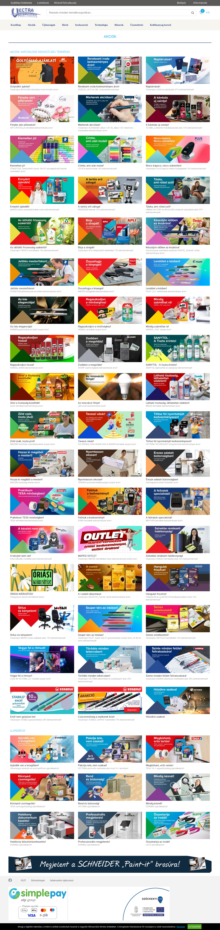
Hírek (65, 25)
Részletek (181, 926)
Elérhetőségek (38, 880)
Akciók (32, 25)
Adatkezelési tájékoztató (61, 880)
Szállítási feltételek (21, 3)
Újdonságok (48, 25)
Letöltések (43, 3)
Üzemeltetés (136, 25)
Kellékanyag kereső (160, 25)
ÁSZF (23, 880)
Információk (200, 3)
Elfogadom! (194, 926)
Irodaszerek (81, 25)
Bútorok (119, 25)
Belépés (181, 3)
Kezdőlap (16, 25)
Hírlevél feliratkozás (65, 3)
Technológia (101, 25)
